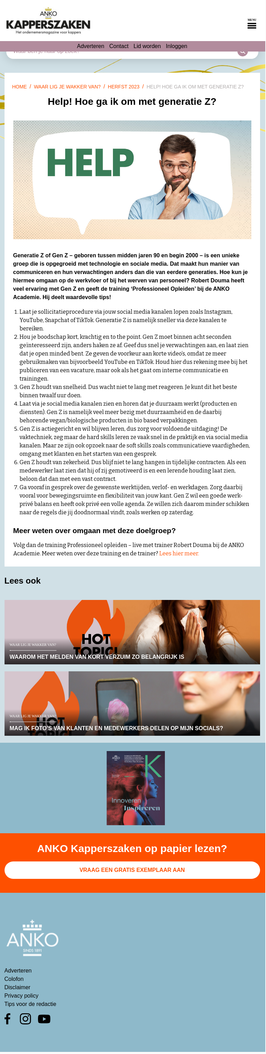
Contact (119, 46)
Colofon (14, 979)
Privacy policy (22, 996)
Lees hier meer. (179, 553)
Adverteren (90, 46)
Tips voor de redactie (30, 1004)
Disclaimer (18, 987)
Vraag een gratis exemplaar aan (132, 870)
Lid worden (147, 46)
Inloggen (176, 46)
